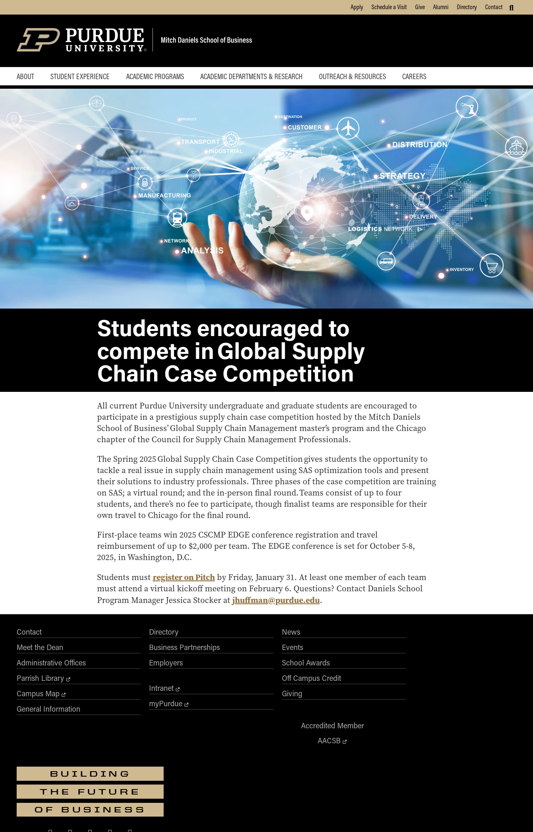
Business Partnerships (152, 660)
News (226, 645)
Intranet (129, 701)
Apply (357, 6)
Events (227, 660)
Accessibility (134, 814)
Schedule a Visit (389, 6)
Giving (227, 706)
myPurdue (133, 716)
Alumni (440, 6)
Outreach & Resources (357, 77)
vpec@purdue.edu (292, 799)
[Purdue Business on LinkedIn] (469, 706)
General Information (48, 722)
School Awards (240, 675)
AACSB (346, 660)
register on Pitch (187, 589)
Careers (420, 77)
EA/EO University (173, 814)
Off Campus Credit (246, 691)
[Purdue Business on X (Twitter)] (429, 706)
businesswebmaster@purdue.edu (368, 771)
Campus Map (38, 706)
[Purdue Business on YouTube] (489, 706)
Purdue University (264, 763)
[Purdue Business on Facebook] (410, 706)
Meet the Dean (40, 660)
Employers (133, 675)
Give (420, 6)
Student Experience (81, 77)
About (25, 77)
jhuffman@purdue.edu (279, 612)
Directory (467, 6)
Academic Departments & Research (255, 77)
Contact (494, 6)
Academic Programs (158, 77)
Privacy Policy (366, 814)
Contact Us (400, 814)
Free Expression (263, 814)
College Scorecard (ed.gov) (316, 814)
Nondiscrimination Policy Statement (281, 791)
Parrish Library (40, 691)
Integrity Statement (218, 814)
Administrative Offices (51, 675)
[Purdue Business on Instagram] (449, 706)
